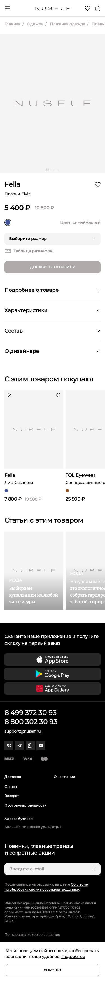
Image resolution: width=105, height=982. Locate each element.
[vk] (8, 745)
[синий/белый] (7, 222)
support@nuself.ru (22, 731)
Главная (12, 24)
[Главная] (52, 8)
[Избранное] (87, 8)
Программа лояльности (25, 805)
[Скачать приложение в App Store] (52, 659)
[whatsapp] (30, 745)
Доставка (12, 777)
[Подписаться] (93, 869)
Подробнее (73, 956)
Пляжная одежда (67, 24)
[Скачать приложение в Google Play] (52, 674)
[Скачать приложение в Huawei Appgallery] (52, 688)
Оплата (10, 786)
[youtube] (40, 745)
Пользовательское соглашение (32, 935)
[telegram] (19, 745)
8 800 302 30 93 (30, 722)
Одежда (34, 24)
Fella (12, 184)
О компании (64, 777)
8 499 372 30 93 (30, 713)
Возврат (11, 796)
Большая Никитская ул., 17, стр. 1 (32, 827)
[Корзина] (98, 8)
